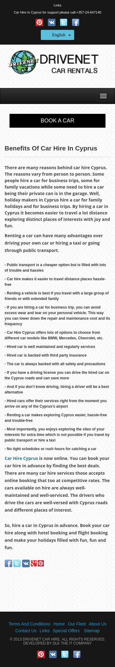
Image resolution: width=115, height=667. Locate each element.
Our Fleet (77, 623)
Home (59, 623)
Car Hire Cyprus (21, 458)
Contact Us (25, 630)
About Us (98, 623)
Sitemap (92, 630)
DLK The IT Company (72, 643)
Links (58, 5)
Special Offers (66, 630)
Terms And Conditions (29, 623)
